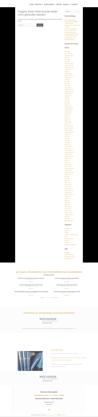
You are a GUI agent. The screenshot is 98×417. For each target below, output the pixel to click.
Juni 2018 (67, 178)
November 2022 (69, 92)
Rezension (67, 242)
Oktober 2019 (68, 154)
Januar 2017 (68, 208)
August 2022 (68, 96)
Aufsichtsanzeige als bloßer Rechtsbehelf (67, 278)
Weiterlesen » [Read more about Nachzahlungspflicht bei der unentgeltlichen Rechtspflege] (31, 295)
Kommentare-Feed (69, 256)
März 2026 (67, 51)
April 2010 (67, 218)
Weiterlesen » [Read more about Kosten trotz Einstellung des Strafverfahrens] (31, 281)
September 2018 (69, 172)
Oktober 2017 (68, 192)
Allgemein (67, 230)
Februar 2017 (68, 206)
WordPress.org (68, 258)
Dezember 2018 (69, 168)
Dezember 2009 (69, 220)
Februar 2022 (68, 106)
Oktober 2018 (68, 170)
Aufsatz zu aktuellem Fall (71, 234)
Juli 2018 (67, 176)
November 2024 (69, 65)
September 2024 (69, 67)
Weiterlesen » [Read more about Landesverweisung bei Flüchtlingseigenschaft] (66, 295)
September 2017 (69, 194)
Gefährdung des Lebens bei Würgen (67, 285)
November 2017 (69, 190)
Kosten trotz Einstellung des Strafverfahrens (31, 278)
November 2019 (69, 152)
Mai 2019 (67, 162)
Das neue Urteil (69, 238)
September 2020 (69, 132)
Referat (66, 240)
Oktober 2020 (68, 130)
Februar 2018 (68, 184)
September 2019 (69, 156)
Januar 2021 (68, 124)
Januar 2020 (68, 148)
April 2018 (67, 182)
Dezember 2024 (69, 63)
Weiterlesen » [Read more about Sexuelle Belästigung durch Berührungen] (31, 288)
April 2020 (67, 142)
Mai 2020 (67, 140)
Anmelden (67, 252)
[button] (49, 409)
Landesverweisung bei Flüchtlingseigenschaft (67, 291)
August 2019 (68, 158)
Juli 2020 (67, 136)
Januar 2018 (68, 186)
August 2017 (68, 196)
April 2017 (67, 202)
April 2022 (67, 102)
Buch (66, 236)
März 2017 (67, 204)
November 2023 (69, 75)
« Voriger (42, 297)
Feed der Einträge (69, 254)
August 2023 (68, 77)
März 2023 (67, 85)
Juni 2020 (67, 138)
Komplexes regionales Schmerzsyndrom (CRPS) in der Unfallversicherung (72, 34)
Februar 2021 (68, 122)
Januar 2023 (68, 88)
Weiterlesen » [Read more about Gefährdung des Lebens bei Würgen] (66, 288)
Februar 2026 (68, 53)
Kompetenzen (49, 4)
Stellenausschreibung (70, 244)
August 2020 (68, 134)
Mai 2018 (67, 180)
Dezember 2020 (69, 126)
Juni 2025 (67, 57)
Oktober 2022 (68, 94)
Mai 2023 (67, 83)
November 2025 (69, 55)
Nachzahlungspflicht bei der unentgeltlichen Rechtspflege (31, 291)
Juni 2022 (67, 100)
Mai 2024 (67, 71)
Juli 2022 (67, 98)
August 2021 (68, 114)
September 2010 (69, 214)
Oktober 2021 (68, 112)
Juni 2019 (67, 160)
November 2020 (69, 128)
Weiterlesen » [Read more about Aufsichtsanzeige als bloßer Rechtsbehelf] (66, 281)
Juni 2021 (67, 116)
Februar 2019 (68, 164)
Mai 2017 (67, 200)
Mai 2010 (67, 216)
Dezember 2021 (69, 108)
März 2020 (67, 144)
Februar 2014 (68, 212)
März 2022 (67, 104)
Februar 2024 (68, 73)
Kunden (59, 4)
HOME (32, 4)
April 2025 (67, 59)
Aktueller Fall (68, 228)
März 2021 (67, 120)
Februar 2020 (68, 146)
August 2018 (68, 174)
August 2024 (68, 69)
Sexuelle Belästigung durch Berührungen (31, 285)
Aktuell (66, 4)
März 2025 (67, 61)
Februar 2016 (68, 210)
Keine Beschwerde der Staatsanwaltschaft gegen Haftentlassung (71, 21)
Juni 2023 (67, 81)
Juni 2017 (67, 198)
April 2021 (67, 118)
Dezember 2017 (69, 188)
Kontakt (74, 4)
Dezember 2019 (69, 150)
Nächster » (56, 297)
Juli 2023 (67, 79)
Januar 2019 (68, 166)
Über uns (39, 4)
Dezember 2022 (69, 90)
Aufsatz (67, 232)
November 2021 (69, 110)
